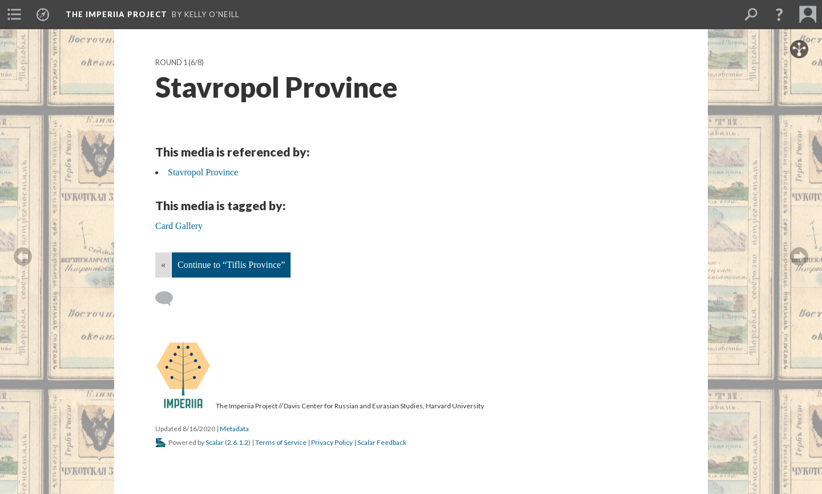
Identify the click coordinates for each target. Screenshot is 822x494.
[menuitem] (14, 14)
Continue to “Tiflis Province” (231, 265)
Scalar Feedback (381, 442)
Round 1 (171, 62)
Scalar (215, 442)
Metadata (234, 428)
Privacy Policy (332, 442)
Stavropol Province (203, 172)
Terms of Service (281, 442)
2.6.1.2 (237, 442)
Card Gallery (179, 226)
